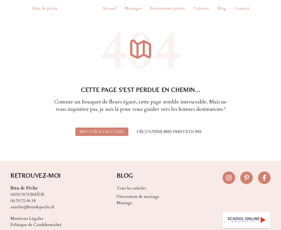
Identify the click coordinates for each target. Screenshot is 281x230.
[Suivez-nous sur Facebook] (264, 177)
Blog (221, 8)
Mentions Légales (26, 218)
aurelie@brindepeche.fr (32, 207)
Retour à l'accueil (102, 132)
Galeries (201, 8)
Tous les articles (131, 188)
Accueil (109, 8)
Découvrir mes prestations (169, 132)
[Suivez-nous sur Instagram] (229, 177)
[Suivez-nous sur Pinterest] (246, 177)
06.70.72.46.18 (22, 201)
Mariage (124, 203)
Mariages (133, 8)
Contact (242, 8)
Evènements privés (167, 8)
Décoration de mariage (138, 196)
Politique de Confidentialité (36, 225)
